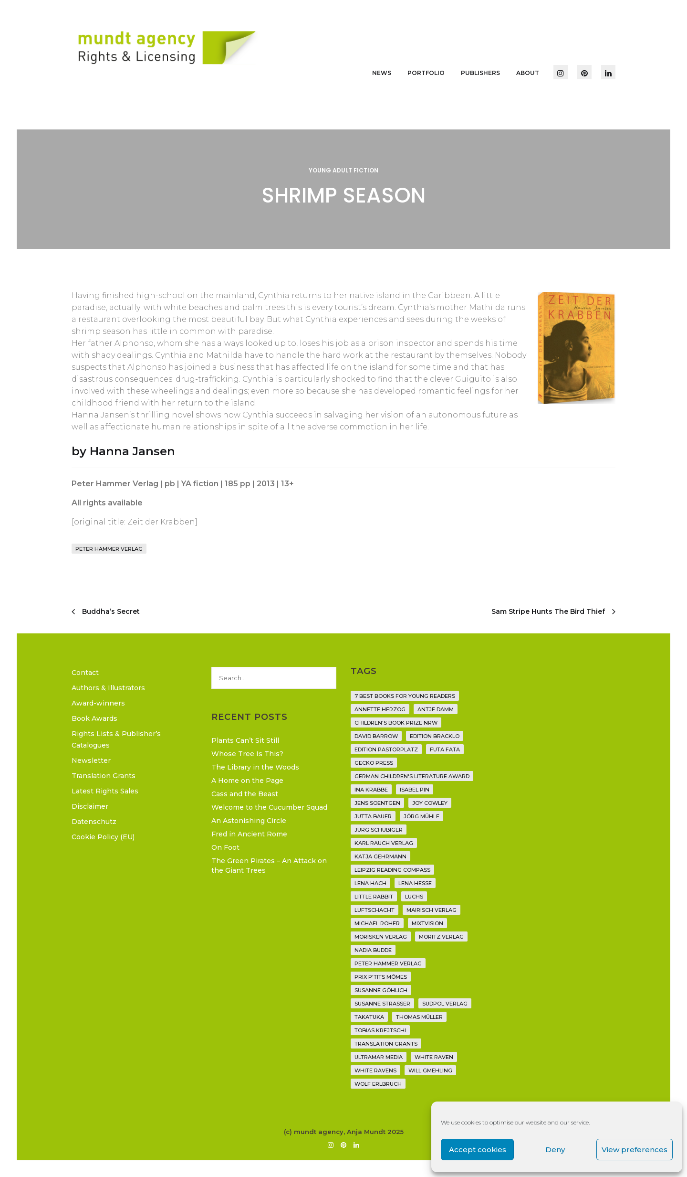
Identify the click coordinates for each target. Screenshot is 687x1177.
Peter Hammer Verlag (109, 549)
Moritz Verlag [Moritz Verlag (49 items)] (441, 936)
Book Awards (94, 718)
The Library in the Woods (255, 767)
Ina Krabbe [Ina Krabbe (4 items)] (371, 789)
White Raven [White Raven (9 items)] (434, 1057)
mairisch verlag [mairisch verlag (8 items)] (431, 910)
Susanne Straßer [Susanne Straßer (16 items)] (382, 1003)
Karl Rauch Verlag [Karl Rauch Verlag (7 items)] (383, 843)
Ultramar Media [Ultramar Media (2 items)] (378, 1057)
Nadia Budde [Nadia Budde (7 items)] (373, 950)
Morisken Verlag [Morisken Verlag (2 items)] (380, 936)
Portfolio (426, 72)
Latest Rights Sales (105, 791)
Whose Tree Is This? (247, 753)
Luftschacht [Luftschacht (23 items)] (374, 910)
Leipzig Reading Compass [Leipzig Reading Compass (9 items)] (392, 870)
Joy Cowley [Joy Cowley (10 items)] (430, 803)
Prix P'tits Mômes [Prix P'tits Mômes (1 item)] (380, 977)
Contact (85, 672)
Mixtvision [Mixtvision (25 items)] (427, 923)
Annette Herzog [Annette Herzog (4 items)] (380, 709)
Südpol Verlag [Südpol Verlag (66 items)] (445, 1003)
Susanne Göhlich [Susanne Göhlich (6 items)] (380, 990)
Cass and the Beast (244, 794)
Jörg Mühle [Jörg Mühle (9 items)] (421, 816)
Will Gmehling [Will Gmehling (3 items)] (430, 1070)
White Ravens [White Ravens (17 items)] (375, 1070)
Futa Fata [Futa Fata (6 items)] (445, 749)
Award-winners (98, 703)
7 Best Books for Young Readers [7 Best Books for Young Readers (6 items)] (404, 696)
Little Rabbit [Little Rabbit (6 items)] (373, 896)
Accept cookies (477, 1149)
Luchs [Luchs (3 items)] (414, 896)
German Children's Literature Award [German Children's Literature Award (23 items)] (411, 776)
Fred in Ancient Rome (249, 834)
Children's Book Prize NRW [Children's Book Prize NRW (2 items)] (395, 722)
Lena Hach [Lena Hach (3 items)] (370, 883)
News (381, 72)
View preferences (634, 1149)
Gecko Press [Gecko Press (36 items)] (373, 763)
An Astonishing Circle (248, 820)
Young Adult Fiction (343, 170)
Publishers (480, 72)
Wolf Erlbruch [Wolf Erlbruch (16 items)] (378, 1084)
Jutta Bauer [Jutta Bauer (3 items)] (373, 816)
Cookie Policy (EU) (103, 837)
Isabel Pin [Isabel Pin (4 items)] (414, 789)
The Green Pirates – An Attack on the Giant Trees (269, 865)
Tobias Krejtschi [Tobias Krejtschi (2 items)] (380, 1030)
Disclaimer (90, 806)
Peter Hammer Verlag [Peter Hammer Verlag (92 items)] (388, 963)
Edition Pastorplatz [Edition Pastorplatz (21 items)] (386, 749)
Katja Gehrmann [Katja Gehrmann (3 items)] (380, 856)
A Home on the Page (247, 780)
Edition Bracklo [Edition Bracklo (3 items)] (434, 736)
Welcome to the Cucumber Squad (269, 807)
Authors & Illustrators (108, 688)
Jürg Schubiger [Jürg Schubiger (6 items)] (378, 829)
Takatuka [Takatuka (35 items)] (369, 1017)
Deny (555, 1149)
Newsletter (91, 760)
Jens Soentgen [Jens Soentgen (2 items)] (377, 803)
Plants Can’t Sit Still (245, 740)
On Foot (225, 847)
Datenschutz (94, 821)
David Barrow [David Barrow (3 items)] (376, 736)
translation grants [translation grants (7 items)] (385, 1043)
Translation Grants (103, 775)
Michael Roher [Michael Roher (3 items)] (377, 923)
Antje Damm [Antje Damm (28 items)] (435, 709)
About (527, 72)
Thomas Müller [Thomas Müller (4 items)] (419, 1017)
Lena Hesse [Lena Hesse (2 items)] (415, 883)
